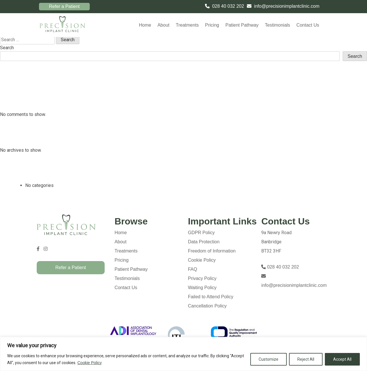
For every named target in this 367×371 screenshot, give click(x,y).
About (163, 25)
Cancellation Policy (207, 305)
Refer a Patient (64, 6)
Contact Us (307, 25)
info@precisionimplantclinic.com (286, 6)
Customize (268, 359)
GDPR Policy (201, 232)
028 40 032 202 (228, 6)
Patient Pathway (242, 25)
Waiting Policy (202, 287)
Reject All (305, 359)
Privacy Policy (202, 278)
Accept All (342, 359)
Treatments (187, 25)
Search (7, 47)
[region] (183, 354)
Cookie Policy (89, 362)
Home (145, 25)
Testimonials (277, 25)
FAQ (192, 269)
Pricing (212, 25)
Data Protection (203, 241)
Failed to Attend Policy (210, 296)
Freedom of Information (211, 250)
